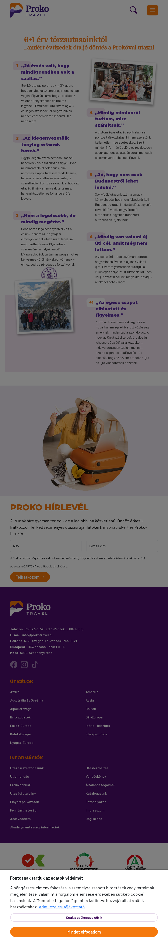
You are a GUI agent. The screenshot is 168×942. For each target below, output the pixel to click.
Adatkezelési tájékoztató (62, 906)
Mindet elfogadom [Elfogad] (84, 931)
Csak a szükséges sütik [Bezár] (84, 917)
